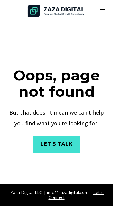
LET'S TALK (56, 144)
